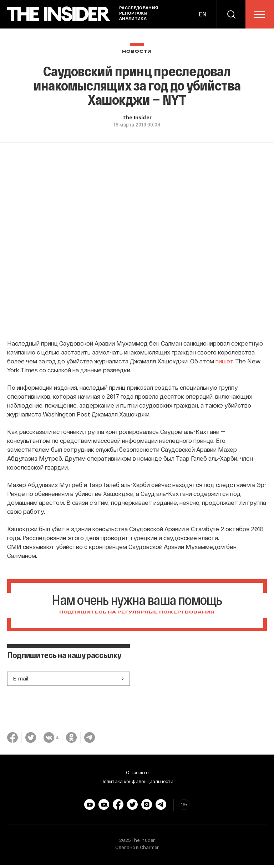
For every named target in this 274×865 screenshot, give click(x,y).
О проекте (137, 772)
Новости (137, 51)
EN (202, 14)
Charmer (149, 847)
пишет (224, 360)
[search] (231, 14)
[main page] (59, 14)
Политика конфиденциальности (137, 781)
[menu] (259, 14)
